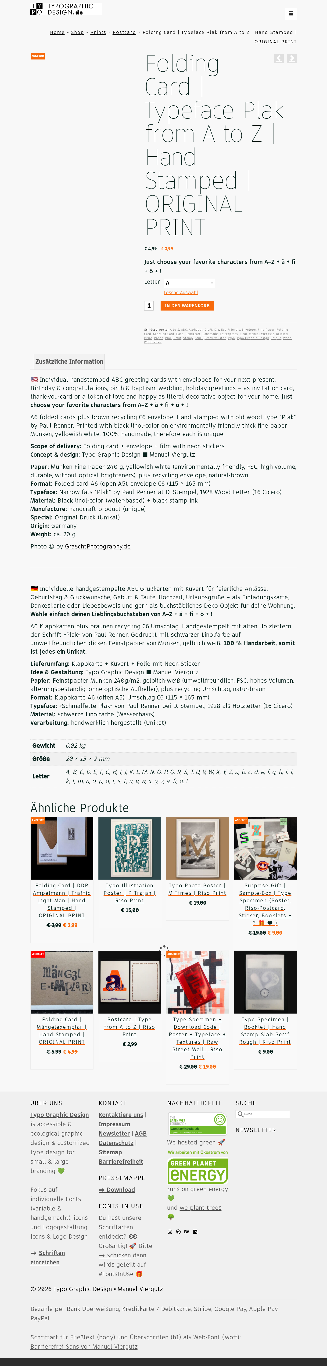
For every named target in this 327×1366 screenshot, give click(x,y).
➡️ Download (117, 1190)
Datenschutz (116, 1143)
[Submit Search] (238, 1114)
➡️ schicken (115, 1255)
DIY (216, 329)
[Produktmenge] (149, 306)
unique (276, 338)
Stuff (199, 338)
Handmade (210, 334)
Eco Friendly (230, 329)
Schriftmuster (215, 338)
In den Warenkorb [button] (61, 937)
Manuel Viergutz (261, 334)
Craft (208, 329)
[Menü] (291, 14)
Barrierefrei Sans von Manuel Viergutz (84, 1347)
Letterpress (229, 334)
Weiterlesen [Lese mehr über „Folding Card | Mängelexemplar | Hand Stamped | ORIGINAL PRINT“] (62, 1064)
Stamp (188, 338)
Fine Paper (266, 329)
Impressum (114, 1124)
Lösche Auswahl (181, 292)
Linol (243, 334)
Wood (287, 338)
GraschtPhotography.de (98, 547)
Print (177, 338)
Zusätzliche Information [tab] (69, 362)
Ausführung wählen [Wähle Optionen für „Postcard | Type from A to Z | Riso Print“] (129, 1056)
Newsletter (114, 1134)
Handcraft (193, 334)
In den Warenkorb (187, 306)
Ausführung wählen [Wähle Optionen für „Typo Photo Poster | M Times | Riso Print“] (197, 915)
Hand (180, 334)
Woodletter (153, 342)
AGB (141, 1134)
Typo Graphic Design (253, 338)
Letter (152, 282)
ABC (184, 329)
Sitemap (110, 1152)
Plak (168, 338)
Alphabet (196, 329)
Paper (158, 338)
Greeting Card (163, 334)
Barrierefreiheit (121, 1162)
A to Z (174, 329)
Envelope (249, 329)
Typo (231, 338)
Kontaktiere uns (121, 1115)
